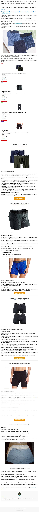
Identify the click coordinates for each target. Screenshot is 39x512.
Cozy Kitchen (12, 3)
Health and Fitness (10, 1)
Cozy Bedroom (17, 3)
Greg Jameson (3, 13)
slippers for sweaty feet (22, 403)
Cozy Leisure (17, 1)
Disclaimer (19, 508)
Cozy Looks (30, 1)
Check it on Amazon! (19, 198)
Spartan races (10, 241)
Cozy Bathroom (24, 3)
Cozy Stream (2, 2)
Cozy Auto (25, 1)
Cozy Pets (34, 1)
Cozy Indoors (7, 3)
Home (5, 1)
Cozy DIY (21, 1)
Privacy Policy (24, 508)
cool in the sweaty (7, 485)
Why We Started (30, 3)
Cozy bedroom (3, 9)
